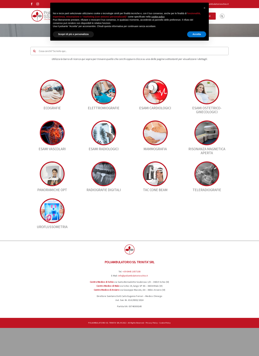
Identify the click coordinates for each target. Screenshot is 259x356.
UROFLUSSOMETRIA (52, 226)
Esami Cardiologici (155, 108)
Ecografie (52, 108)
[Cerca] (34, 51)
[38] (155, 122)
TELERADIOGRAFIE (207, 189)
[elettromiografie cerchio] (103, 81)
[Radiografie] (103, 163)
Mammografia (155, 149)
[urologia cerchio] (52, 200)
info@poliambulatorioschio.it (214, 3)
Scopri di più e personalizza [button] (73, 34)
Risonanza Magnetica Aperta (206, 151)
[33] (103, 122)
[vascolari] (52, 122)
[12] (206, 81)
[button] (222, 16)
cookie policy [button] (157, 16)
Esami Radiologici (104, 149)
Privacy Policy (152, 323)
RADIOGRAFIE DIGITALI (104, 189)
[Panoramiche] (52, 163)
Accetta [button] (196, 34)
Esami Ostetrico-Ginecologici (207, 110)
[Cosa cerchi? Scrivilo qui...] (129, 51)
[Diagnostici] (206, 122)
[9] (52, 81)
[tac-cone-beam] (155, 163)
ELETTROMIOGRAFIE (103, 108)
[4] (155, 81)
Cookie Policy (165, 323)
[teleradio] (206, 163)
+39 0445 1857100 (131, 271)
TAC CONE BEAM (155, 189)
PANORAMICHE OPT (52, 189)
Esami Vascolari (52, 149)
